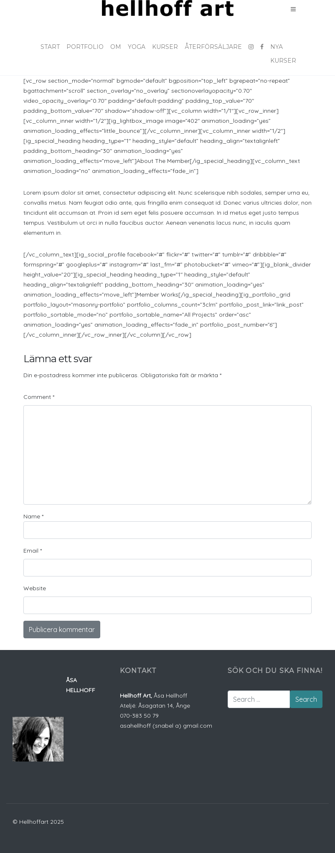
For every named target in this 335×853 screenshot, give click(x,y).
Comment (38, 397)
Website (34, 588)
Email (32, 550)
